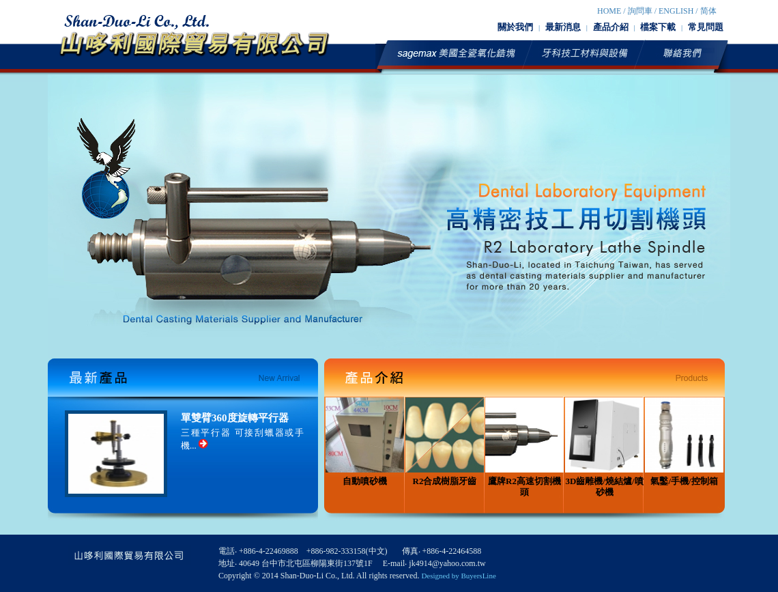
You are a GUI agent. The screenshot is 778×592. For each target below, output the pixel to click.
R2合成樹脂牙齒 (444, 441)
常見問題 (705, 27)
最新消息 (563, 27)
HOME (609, 11)
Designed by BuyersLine (458, 576)
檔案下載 (658, 27)
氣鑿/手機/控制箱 (684, 441)
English (676, 11)
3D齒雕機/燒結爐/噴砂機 (604, 447)
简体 (708, 11)
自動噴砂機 (365, 441)
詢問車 (640, 11)
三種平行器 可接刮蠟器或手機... (242, 439)
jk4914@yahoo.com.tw (447, 563)
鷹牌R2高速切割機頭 (524, 447)
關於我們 (515, 27)
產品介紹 (611, 27)
